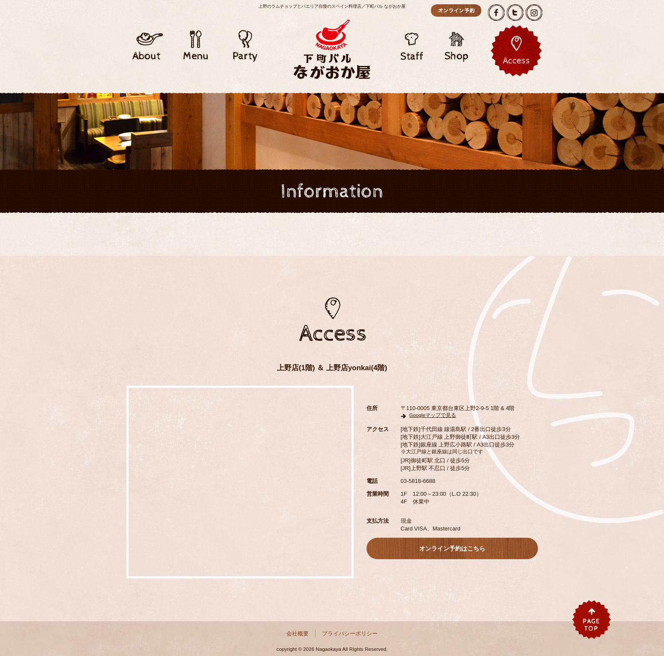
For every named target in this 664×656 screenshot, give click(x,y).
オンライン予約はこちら (456, 10)
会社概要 (297, 633)
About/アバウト (146, 40)
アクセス (516, 51)
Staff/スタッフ (412, 40)
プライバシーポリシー (350, 633)
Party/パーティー (245, 40)
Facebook (496, 12)
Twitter (515, 12)
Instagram (534, 12)
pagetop (591, 619)
